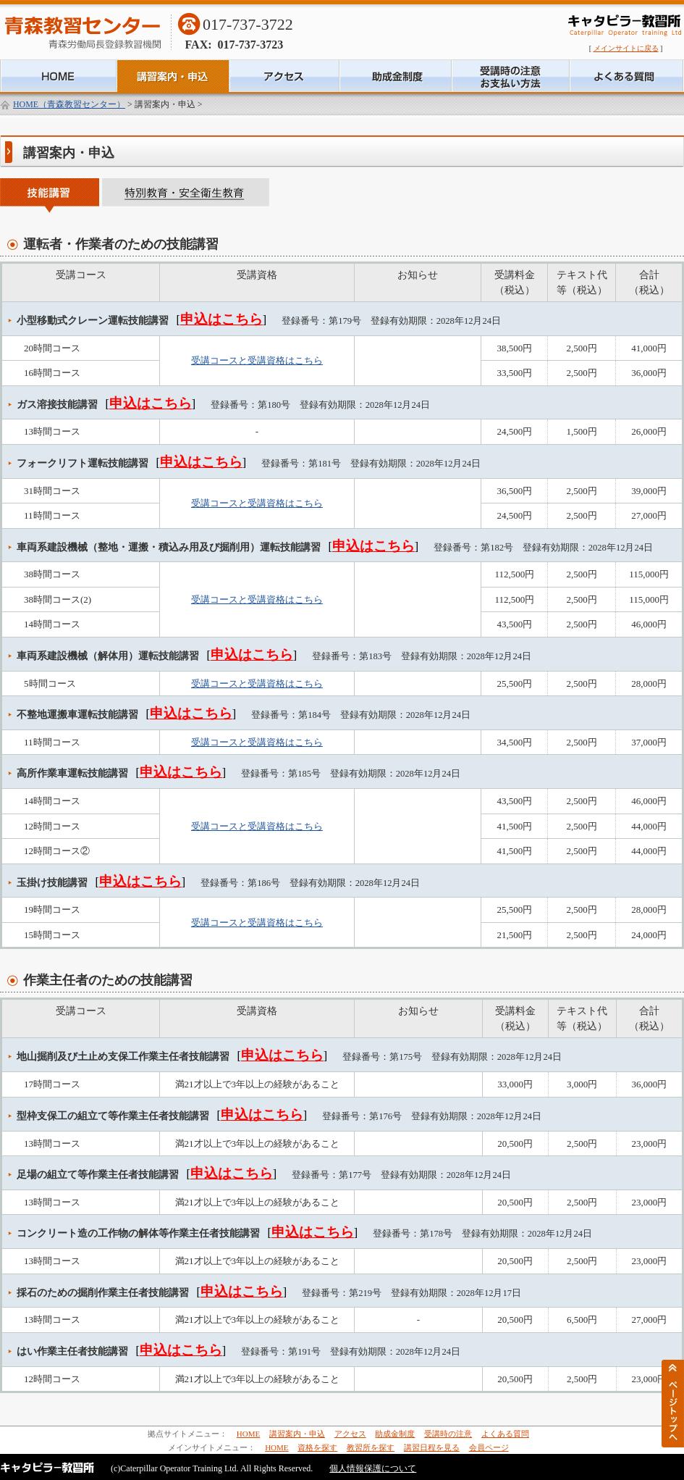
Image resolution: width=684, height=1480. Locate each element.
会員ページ (489, 1447)
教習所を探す (370, 1447)
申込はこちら (221, 319)
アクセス (350, 1433)
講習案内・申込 (297, 1433)
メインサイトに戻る (626, 48)
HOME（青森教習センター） (69, 104)
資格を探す (317, 1447)
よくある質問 (505, 1433)
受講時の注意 (448, 1433)
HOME (248, 1433)
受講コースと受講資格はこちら (257, 360)
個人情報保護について (372, 1468)
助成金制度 (395, 1433)
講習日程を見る (432, 1447)
